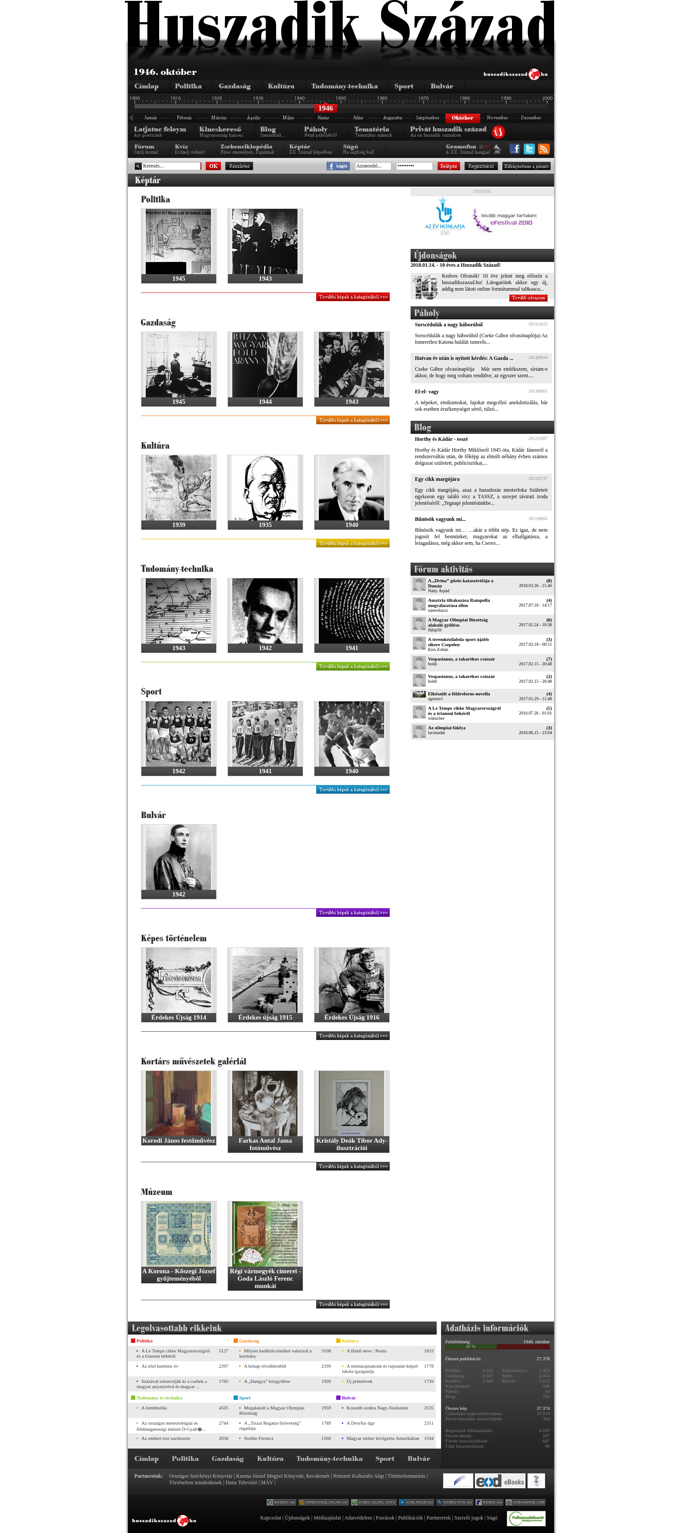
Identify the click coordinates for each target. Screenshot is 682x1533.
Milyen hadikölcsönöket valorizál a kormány (275, 1353)
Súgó (492, 1518)
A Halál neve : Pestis (367, 1350)
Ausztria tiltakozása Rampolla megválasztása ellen (459, 602)
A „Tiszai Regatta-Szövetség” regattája (270, 1425)
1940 (351, 524)
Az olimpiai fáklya (446, 727)
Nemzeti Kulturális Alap (358, 1476)
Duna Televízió (241, 1482)
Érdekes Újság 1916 (352, 1017)
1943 (265, 278)
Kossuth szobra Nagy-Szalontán (377, 1407)
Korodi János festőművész (178, 1140)
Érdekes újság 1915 (265, 1017)
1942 (265, 647)
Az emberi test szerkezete (166, 1438)
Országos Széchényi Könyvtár (200, 1476)
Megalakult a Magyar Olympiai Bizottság (271, 1410)
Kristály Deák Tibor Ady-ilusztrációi (352, 1144)
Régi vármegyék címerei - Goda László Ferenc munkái (265, 1278)
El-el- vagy (427, 392)
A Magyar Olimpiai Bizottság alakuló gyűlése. (458, 622)
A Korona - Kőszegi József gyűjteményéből (178, 1275)
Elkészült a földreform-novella (459, 693)
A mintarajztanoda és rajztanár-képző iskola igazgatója (380, 1368)
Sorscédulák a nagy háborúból (449, 325)
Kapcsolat (270, 1518)
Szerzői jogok (469, 1518)
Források (385, 1518)
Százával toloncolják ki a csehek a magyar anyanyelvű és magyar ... (172, 1384)
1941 (351, 647)
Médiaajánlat (327, 1518)
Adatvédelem (358, 1518)
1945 (178, 278)
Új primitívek (360, 1381)
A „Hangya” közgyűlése (267, 1381)
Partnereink (439, 1518)
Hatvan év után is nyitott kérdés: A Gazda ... (464, 358)
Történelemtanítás (406, 1476)
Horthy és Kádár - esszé (441, 439)
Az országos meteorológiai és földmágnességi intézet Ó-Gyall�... (171, 1426)
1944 (265, 401)
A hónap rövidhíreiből (265, 1366)
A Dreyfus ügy (361, 1423)
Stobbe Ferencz (259, 1438)
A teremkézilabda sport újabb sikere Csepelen (458, 642)
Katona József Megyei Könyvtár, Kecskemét (282, 1476)
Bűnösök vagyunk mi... (440, 519)
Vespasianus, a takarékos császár (461, 658)
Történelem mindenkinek (195, 1482)
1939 (178, 524)
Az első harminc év (159, 1366)
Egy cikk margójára (437, 479)
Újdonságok (297, 1518)
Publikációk (410, 1518)
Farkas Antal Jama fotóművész (265, 1144)
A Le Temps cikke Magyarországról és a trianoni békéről (464, 710)
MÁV (267, 1482)
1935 (265, 524)
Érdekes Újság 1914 (179, 1017)
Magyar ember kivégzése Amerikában (383, 1438)
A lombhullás (154, 1407)
